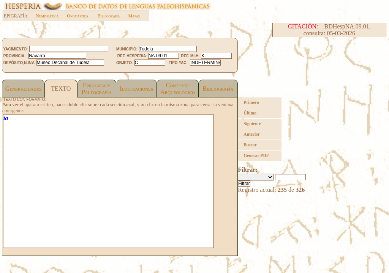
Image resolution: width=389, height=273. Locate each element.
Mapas (134, 16)
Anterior (252, 134)
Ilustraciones (136, 88)
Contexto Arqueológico (177, 88)
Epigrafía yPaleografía (97, 88)
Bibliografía (218, 88)
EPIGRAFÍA (19, 16)
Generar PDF (256, 155)
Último (250, 113)
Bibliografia (108, 16)
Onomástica (77, 16)
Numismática (47, 16)
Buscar (250, 145)
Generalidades (23, 88)
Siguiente (252, 123)
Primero (251, 102)
